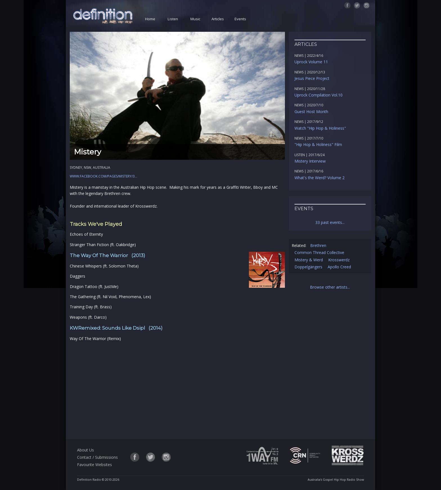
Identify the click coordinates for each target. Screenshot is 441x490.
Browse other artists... (330, 287)
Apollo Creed (339, 266)
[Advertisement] (177, 389)
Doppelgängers (308, 266)
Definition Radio (89, 480)
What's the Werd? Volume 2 (319, 177)
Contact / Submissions (97, 457)
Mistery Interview (310, 161)
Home (150, 18)
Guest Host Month (311, 111)
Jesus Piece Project (311, 78)
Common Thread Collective (319, 252)
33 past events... (330, 222)
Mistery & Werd (308, 259)
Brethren (318, 245)
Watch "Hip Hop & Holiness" (320, 128)
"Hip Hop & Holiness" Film (318, 144)
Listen (173, 18)
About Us (85, 450)
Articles (218, 18)
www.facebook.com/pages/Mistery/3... (103, 176)
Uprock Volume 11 (311, 61)
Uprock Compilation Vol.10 (318, 95)
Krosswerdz (339, 259)
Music (195, 18)
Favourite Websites (94, 464)
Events (240, 18)
